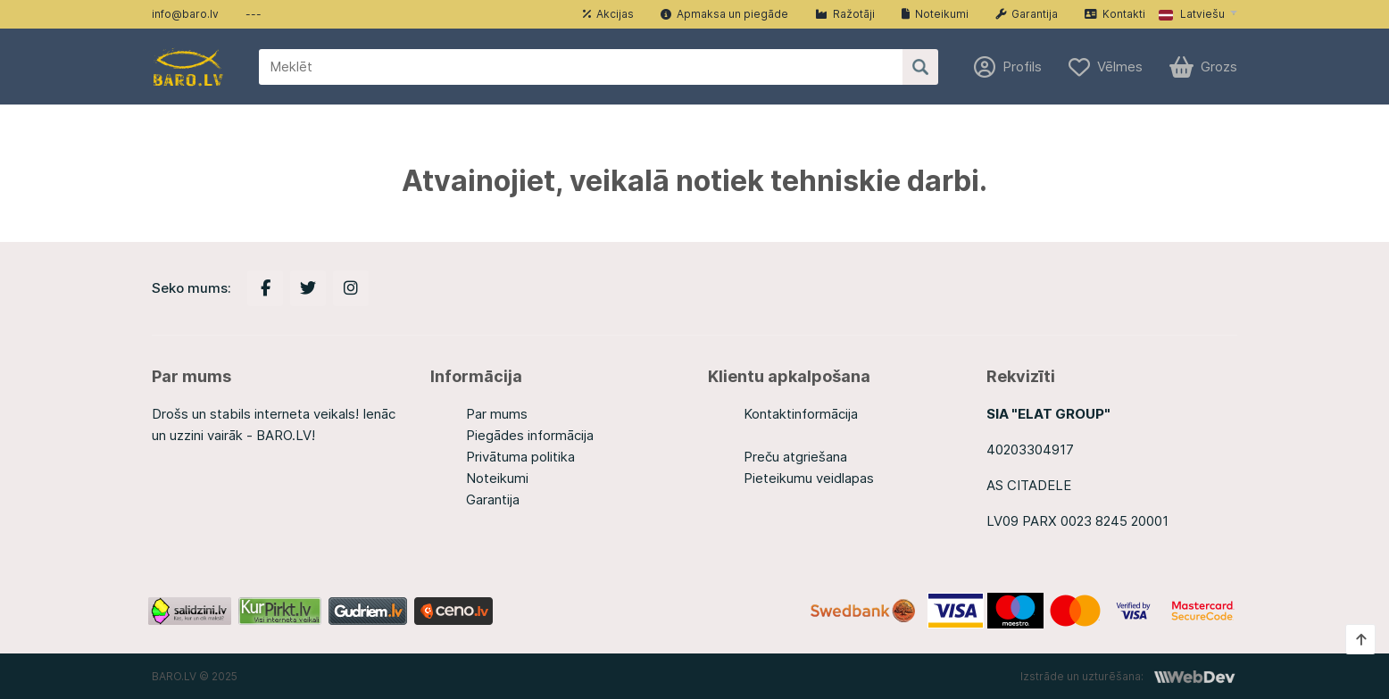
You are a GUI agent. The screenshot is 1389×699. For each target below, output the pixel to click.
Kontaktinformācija (801, 413)
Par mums (497, 413)
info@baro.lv (185, 14)
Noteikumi (935, 14)
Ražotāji (845, 14)
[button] (1198, 14)
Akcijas (608, 14)
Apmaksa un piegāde (724, 14)
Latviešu (1192, 14)
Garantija (1026, 14)
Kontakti (1115, 14)
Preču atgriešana (795, 456)
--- (253, 14)
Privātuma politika (520, 456)
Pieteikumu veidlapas (809, 478)
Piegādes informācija (530, 435)
